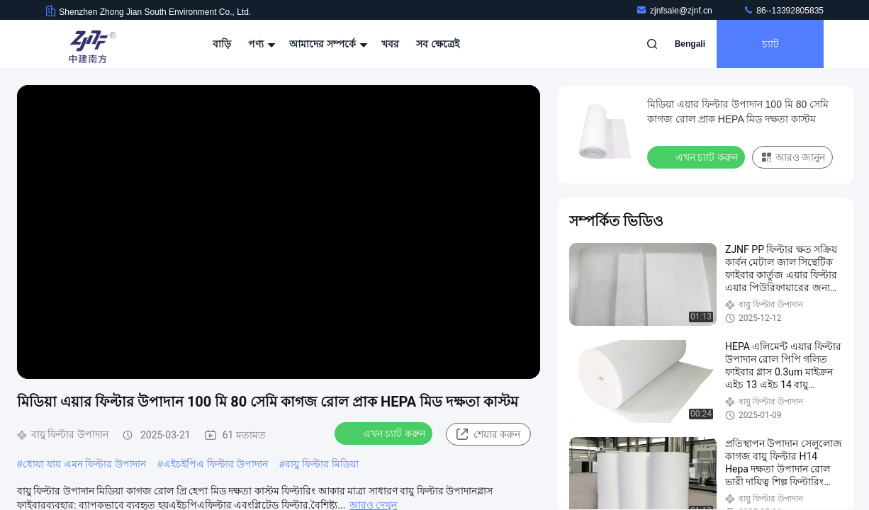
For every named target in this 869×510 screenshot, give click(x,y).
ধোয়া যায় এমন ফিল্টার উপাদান (85, 464)
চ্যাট (770, 44)
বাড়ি (222, 44)
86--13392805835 (783, 11)
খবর (390, 44)
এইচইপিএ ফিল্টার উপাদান (215, 464)
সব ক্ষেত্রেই (437, 44)
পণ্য (260, 44)
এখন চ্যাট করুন (384, 433)
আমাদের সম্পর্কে (326, 44)
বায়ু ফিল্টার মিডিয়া (322, 464)
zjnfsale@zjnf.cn (675, 11)
